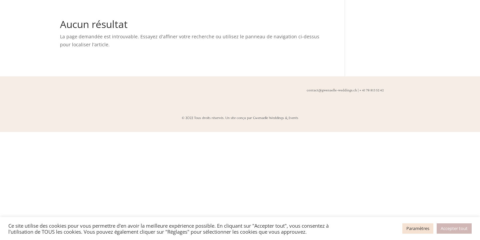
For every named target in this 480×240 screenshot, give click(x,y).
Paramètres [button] (417, 228)
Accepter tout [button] (454, 228)
